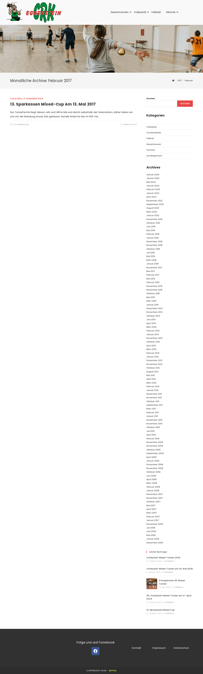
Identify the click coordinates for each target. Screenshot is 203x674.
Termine (150, 149)
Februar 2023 (153, 189)
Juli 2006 (150, 527)
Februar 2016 (152, 282)
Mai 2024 (151, 182)
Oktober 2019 (153, 222)
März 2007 (151, 512)
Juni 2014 (151, 319)
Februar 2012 (152, 386)
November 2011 (154, 397)
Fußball (156, 12)
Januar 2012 (152, 390)
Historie (171, 12)
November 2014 (154, 312)
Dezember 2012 (154, 360)
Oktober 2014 (153, 315)
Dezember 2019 (154, 219)
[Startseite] (173, 80)
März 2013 (151, 349)
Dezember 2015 (154, 286)
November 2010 (154, 423)
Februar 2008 (153, 486)
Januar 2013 (152, 356)
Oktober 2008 (153, 471)
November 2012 (154, 364)
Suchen (150, 98)
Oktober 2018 (153, 248)
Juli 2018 (150, 252)
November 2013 (154, 338)
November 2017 (154, 267)
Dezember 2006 (154, 524)
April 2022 (151, 196)
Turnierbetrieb (34, 98)
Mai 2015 (150, 297)
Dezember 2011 (154, 393)
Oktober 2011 (152, 401)
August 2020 (152, 207)
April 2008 (151, 479)
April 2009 (151, 457)
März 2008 (151, 483)
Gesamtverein (120, 12)
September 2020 (155, 204)
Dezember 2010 (154, 419)
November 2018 (154, 245)
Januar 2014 (152, 334)
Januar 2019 (152, 237)
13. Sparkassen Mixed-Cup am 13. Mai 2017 (53, 104)
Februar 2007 (153, 516)
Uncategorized (154, 155)
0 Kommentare (21, 124)
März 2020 (151, 211)
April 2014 (151, 323)
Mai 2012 (150, 375)
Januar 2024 (152, 185)
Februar (189, 80)
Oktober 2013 (153, 341)
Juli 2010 (150, 431)
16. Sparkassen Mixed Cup (160, 609)
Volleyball (140, 12)
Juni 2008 (151, 475)
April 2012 (151, 378)
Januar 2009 (152, 460)
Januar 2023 (152, 193)
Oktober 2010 (153, 427)
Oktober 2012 (153, 367)
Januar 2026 (152, 174)
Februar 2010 (152, 438)
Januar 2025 (152, 178)
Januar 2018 (152, 263)
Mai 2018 (150, 256)
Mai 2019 (150, 230)
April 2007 (151, 509)
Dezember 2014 (154, 308)
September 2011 (154, 405)
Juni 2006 (151, 531)
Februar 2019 (152, 234)
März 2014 (151, 326)
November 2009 (154, 445)
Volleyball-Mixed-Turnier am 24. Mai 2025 (169, 568)
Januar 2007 (152, 520)
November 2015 (154, 289)
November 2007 (154, 498)
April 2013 (151, 345)
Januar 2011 (152, 416)
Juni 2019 (150, 226)
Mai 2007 (150, 505)
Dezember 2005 (154, 542)
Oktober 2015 (153, 293)
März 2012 (151, 382)
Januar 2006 (152, 538)
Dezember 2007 (154, 494)
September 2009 (155, 453)
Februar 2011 (152, 412)
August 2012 (152, 371)
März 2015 (151, 300)
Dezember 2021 (154, 200)
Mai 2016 (150, 278)
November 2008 (154, 468)
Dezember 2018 (154, 241)
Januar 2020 (152, 215)
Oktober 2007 (153, 501)
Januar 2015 (152, 304)
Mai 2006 (151, 535)
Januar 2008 (152, 490)
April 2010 (151, 434)
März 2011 (151, 408)
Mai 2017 (150, 271)
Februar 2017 (152, 274)
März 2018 (151, 260)
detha (113, 670)
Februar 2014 (153, 330)
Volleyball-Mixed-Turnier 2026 (163, 557)
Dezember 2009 (154, 442)
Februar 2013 (152, 353)
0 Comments (169, 561)
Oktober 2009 (153, 449)
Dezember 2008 (154, 464)
